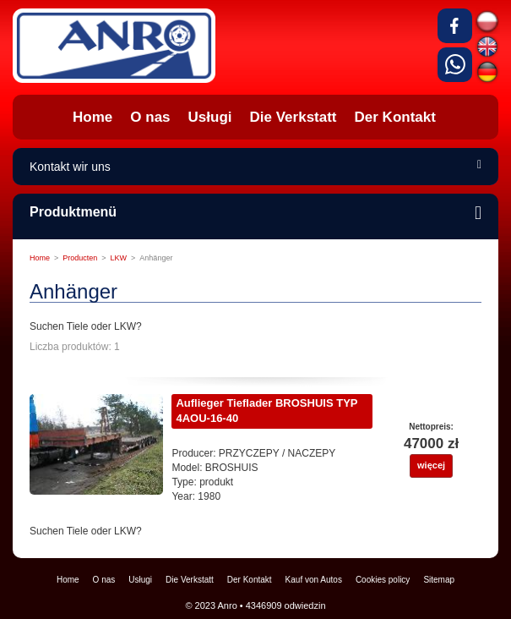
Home (40, 258)
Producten (80, 258)
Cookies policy (383, 579)
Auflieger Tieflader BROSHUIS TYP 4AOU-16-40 (266, 411)
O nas (104, 579)
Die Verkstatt (190, 579)
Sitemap (438, 579)
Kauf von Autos (313, 579)
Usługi (140, 579)
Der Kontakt (249, 579)
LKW (119, 258)
